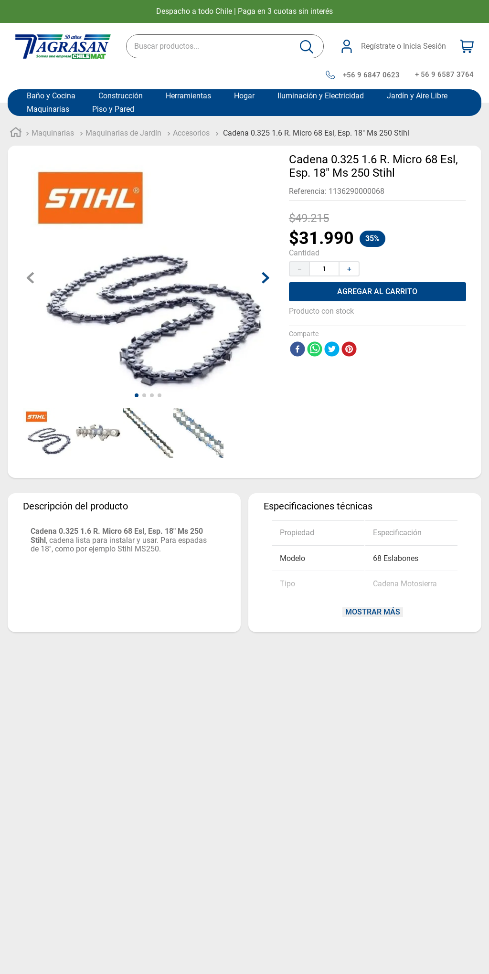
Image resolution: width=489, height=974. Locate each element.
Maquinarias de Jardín (123, 133)
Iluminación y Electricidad (320, 96)
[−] (299, 268)
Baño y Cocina (51, 96)
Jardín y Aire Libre (417, 96)
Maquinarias (48, 109)
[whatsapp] (314, 350)
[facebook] (297, 350)
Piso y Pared (113, 109)
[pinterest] (349, 350)
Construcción (120, 96)
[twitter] (332, 350)
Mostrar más (129, 611)
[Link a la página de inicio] (16, 134)
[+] (350, 268)
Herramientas (188, 96)
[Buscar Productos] (306, 47)
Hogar (244, 96)
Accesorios (191, 133)
